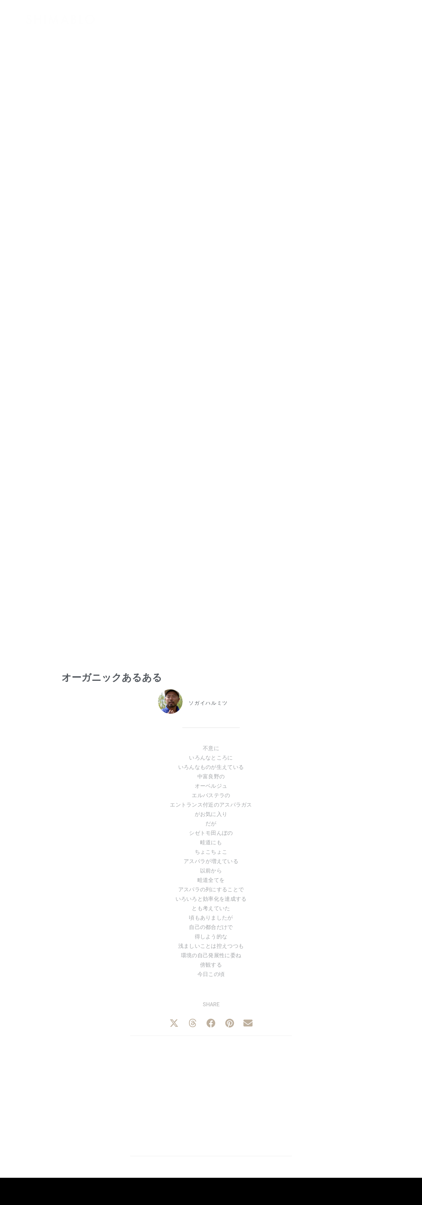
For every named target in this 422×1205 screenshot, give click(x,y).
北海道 (226, 721)
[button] (174, 1023)
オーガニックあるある (112, 677)
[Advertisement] (211, 1095)
